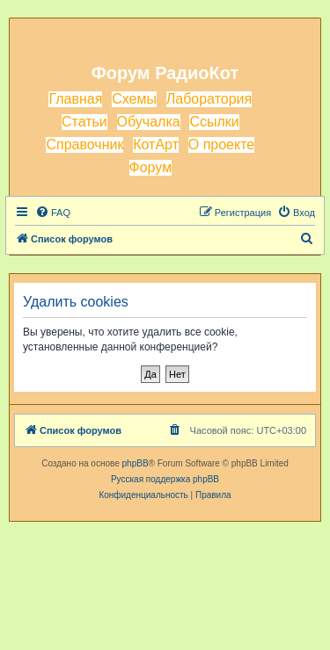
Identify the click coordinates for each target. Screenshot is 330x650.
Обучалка (148, 121)
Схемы (134, 98)
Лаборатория (209, 98)
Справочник (84, 144)
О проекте (221, 144)
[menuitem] (52, 212)
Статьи (84, 121)
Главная (75, 98)
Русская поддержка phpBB (165, 479)
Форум (150, 167)
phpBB (135, 463)
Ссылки (213, 121)
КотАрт (156, 144)
